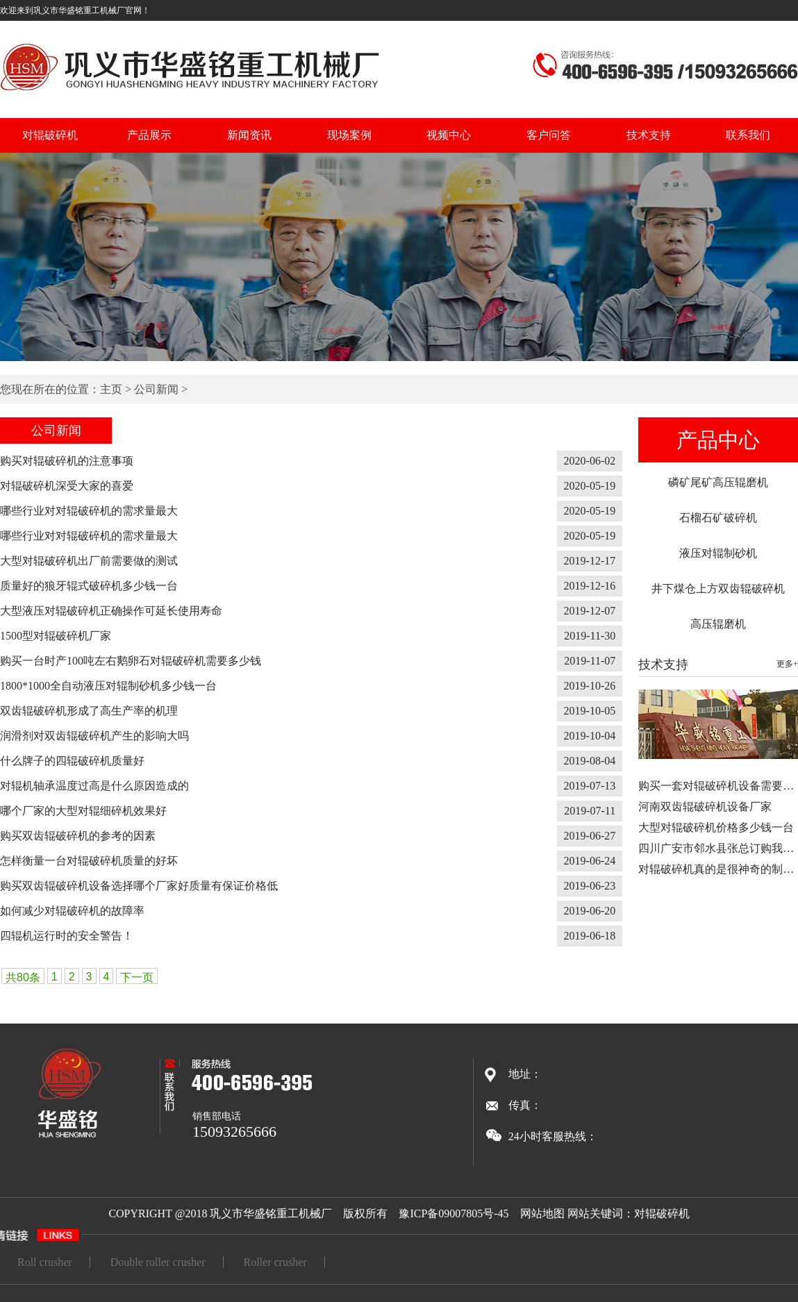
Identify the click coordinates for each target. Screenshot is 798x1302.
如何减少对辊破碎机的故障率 (72, 911)
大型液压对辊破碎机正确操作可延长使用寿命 (111, 611)
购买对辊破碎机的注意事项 (66, 461)
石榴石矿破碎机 (718, 518)
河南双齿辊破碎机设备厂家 (705, 806)
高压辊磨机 (718, 624)
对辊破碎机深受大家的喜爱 (66, 486)
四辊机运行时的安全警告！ (66, 936)
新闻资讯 (249, 135)
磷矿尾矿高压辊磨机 (718, 482)
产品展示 (149, 135)
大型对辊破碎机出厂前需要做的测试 (89, 561)
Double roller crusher (158, 1262)
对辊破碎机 (50, 135)
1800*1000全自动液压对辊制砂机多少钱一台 (108, 686)
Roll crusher (44, 1262)
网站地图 (542, 1213)
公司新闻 (156, 389)
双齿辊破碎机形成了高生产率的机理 (89, 711)
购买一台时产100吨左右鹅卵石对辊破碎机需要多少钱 (130, 661)
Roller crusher (275, 1262)
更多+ (787, 664)
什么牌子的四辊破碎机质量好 (72, 761)
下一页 (136, 977)
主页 (111, 389)
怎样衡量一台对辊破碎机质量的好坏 (89, 861)
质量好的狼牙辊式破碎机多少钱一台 (89, 586)
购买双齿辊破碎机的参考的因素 (78, 836)
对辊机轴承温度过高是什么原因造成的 (94, 786)
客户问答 (548, 135)
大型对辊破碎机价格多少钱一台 (716, 827)
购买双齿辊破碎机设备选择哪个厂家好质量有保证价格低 (139, 886)
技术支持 (648, 135)
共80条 (23, 977)
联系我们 (748, 135)
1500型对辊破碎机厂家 (55, 636)
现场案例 (349, 135)
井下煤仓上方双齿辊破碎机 (718, 588)
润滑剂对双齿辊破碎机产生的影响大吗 (94, 736)
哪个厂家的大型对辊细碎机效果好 (83, 811)
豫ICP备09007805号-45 (453, 1213)
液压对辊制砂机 (718, 553)
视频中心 (448, 135)
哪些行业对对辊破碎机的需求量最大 (89, 511)
